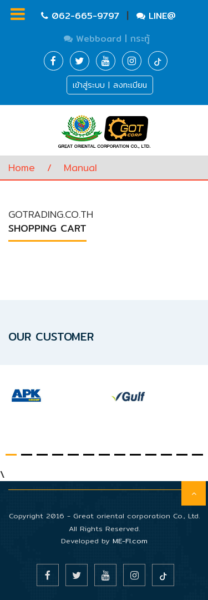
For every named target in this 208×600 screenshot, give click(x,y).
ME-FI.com (130, 540)
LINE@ (156, 16)
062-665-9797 (82, 16)
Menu (17, 14)
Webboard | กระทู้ (107, 39)
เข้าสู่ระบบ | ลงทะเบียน (110, 85)
